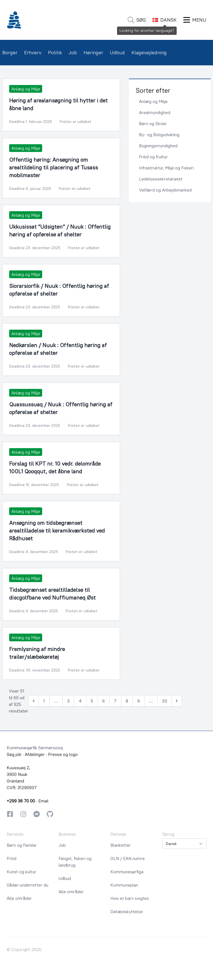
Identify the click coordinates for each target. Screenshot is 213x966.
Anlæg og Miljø (153, 101)
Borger (9, 52)
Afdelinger (35, 754)
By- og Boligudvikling (159, 134)
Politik (55, 52)
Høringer (93, 52)
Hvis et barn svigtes (129, 898)
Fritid (11, 858)
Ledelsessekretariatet (160, 179)
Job (73, 52)
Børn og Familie (21, 845)
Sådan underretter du (27, 885)
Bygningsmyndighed (158, 145)
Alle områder (19, 898)
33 (164, 701)
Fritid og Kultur (153, 156)
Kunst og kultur (21, 871)
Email (43, 801)
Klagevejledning (149, 52)
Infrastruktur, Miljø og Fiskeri (166, 168)
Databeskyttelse (126, 911)
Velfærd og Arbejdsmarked (165, 190)
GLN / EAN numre (127, 858)
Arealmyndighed (154, 112)
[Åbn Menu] (194, 20)
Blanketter (120, 845)
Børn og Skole (152, 123)
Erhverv (32, 52)
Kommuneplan (124, 885)
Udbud (117, 52)
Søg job (14, 754)
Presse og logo (63, 754)
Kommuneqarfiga (126, 871)
